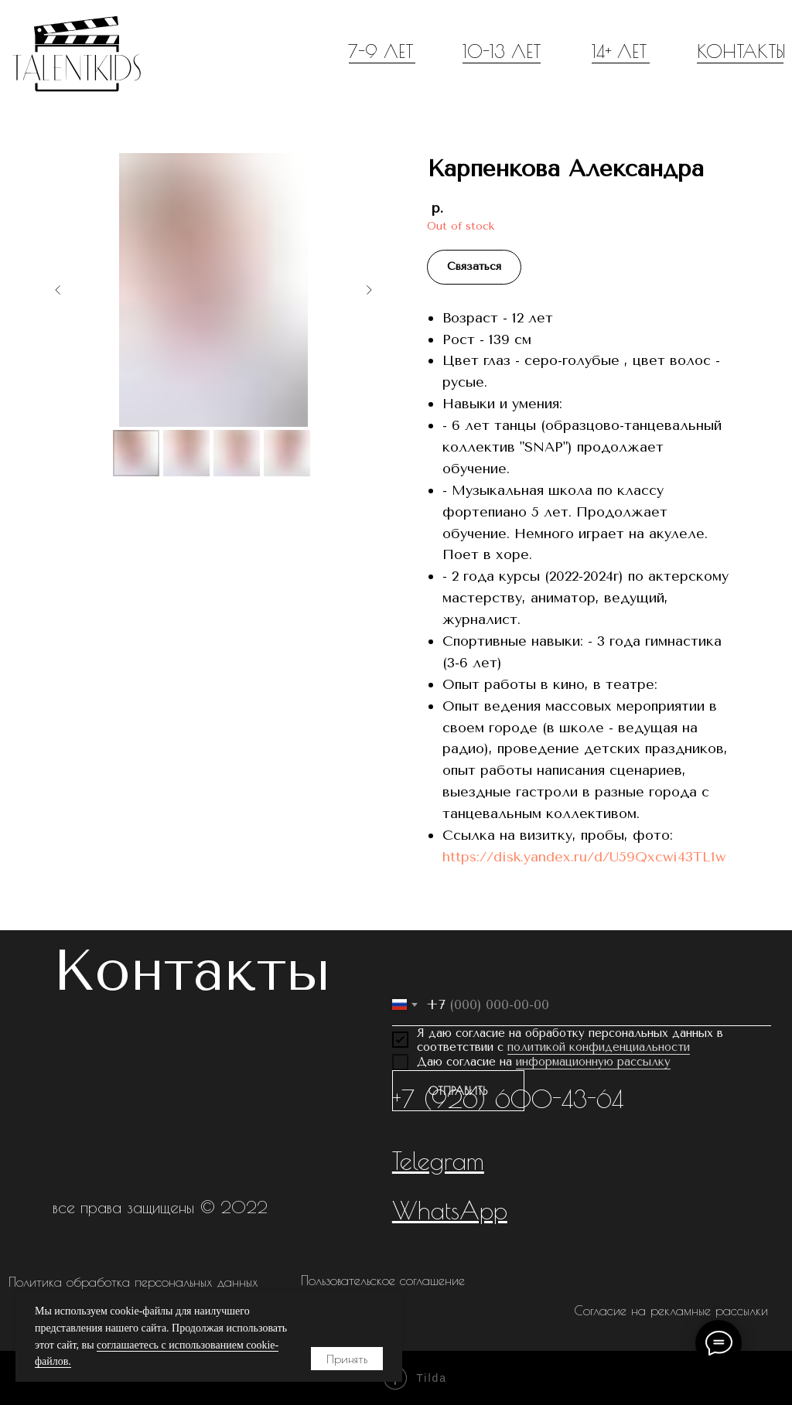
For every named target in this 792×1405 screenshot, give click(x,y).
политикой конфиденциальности (598, 1047)
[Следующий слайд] (369, 290)
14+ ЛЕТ (619, 51)
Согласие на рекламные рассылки (671, 1310)
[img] (77, 53)
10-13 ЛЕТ (502, 51)
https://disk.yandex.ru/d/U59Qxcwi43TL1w (583, 856)
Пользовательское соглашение (383, 1280)
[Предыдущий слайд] (58, 290)
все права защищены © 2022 (160, 1206)
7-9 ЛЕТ (380, 51)
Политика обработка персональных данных (133, 1282)
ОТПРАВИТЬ (457, 1090)
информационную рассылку (593, 1062)
